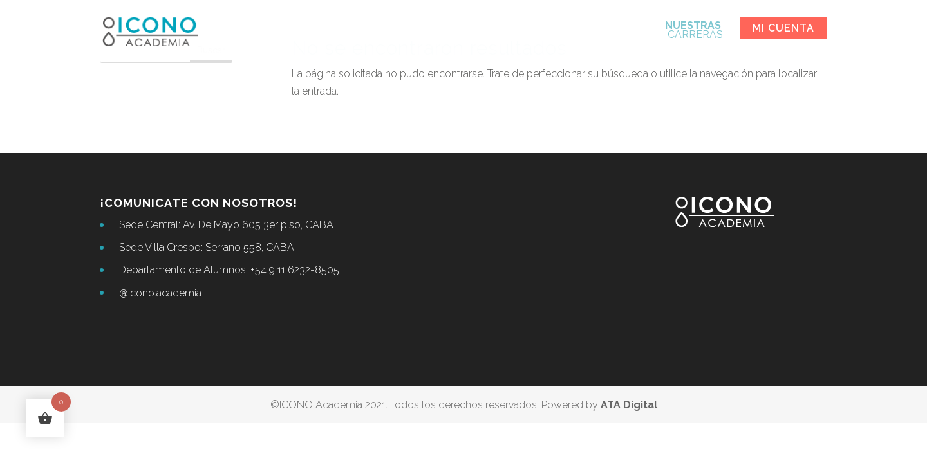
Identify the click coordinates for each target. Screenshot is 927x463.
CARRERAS (694, 31)
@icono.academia (160, 293)
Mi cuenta (783, 28)
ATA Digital (629, 405)
